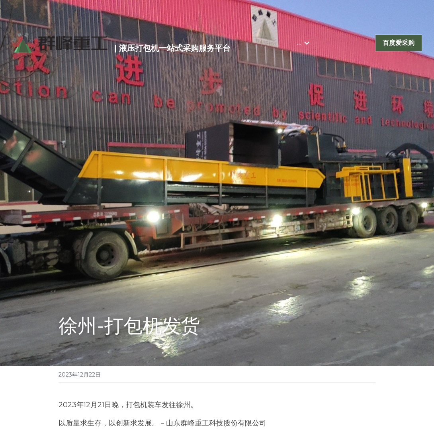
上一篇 (70, 356)
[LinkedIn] (350, 389)
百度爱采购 (398, 43)
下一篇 (232, 356)
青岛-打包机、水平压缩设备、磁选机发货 (124, 365)
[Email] (369, 389)
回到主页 (73, 388)
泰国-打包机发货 (247, 365)
